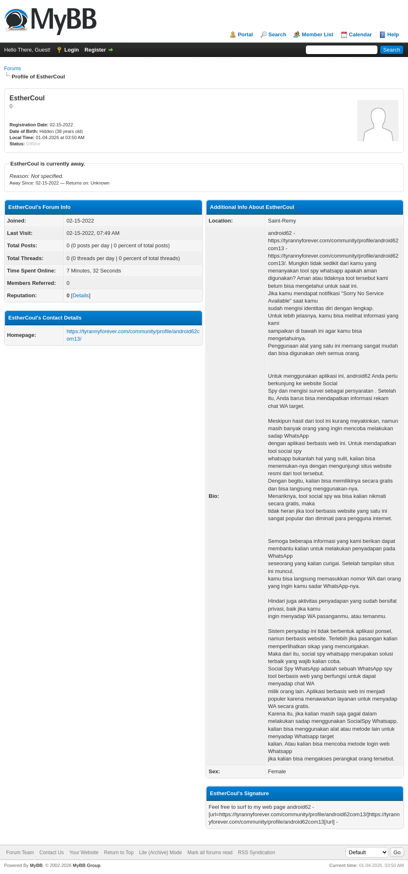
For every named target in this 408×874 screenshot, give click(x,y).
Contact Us (51, 852)
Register (95, 50)
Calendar (360, 34)
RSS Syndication (256, 852)
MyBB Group (86, 865)
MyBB (36, 865)
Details (81, 295)
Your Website (83, 852)
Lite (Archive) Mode (160, 852)
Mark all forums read (210, 852)
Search (277, 34)
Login (71, 50)
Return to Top (119, 852)
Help (393, 34)
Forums (12, 68)
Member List (317, 34)
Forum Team (20, 852)
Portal (245, 34)
